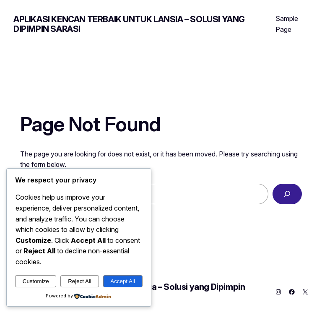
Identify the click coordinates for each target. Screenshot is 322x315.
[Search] (287, 194)
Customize (36, 281)
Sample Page (286, 24)
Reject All (79, 281)
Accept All (122, 281)
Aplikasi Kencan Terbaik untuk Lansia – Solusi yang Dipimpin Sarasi (129, 24)
